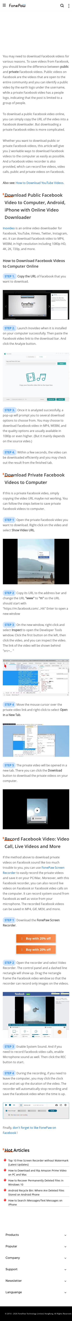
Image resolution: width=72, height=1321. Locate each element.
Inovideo (9, 228)
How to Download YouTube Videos (40, 183)
